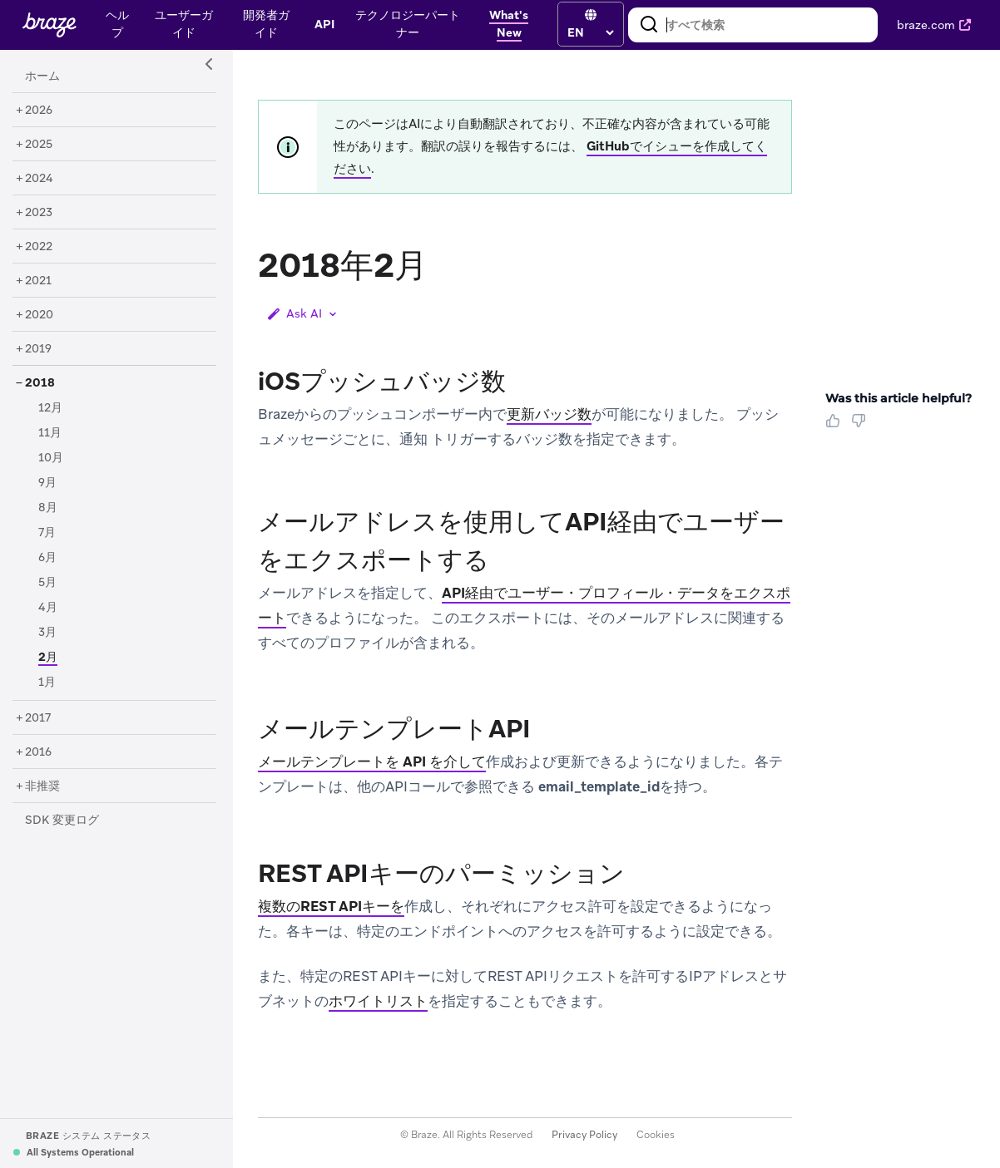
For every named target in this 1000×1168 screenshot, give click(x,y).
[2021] (38, 281)
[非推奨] (42, 786)
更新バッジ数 (549, 414)
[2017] (38, 718)
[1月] (47, 682)
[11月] (50, 433)
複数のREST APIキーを (331, 906)
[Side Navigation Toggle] (210, 65)
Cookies (655, 1134)
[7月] (47, 533)
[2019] (38, 349)
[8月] (47, 508)
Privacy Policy (584, 1134)
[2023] (38, 213)
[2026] (38, 110)
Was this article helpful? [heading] (898, 398)
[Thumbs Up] (836, 426)
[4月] (47, 607)
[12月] (50, 408)
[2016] (38, 752)
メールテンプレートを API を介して (372, 761)
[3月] (47, 632)
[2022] (38, 247)
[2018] (40, 383)
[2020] (39, 315)
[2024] (39, 178)
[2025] (38, 144)
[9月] (47, 483)
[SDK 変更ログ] (62, 820)
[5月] (47, 582)
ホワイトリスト (378, 1001)
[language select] (590, 32)
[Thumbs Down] (861, 426)
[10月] (50, 458)
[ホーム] (42, 76)
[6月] (47, 558)
